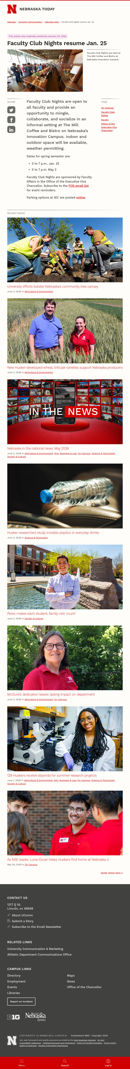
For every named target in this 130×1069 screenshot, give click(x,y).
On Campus (107, 107)
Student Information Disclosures (53, 1045)
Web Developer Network (85, 1040)
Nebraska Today (37, 9)
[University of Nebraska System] (36, 1017)
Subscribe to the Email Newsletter (36, 927)
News (71, 981)
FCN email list (79, 186)
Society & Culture (16, 456)
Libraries (13, 993)
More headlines (110, 873)
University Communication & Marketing (35, 949)
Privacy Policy (110, 1043)
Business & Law (68, 453)
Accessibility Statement (30, 1043)
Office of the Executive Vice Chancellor (109, 127)
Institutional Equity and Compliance (59, 1043)
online (80, 197)
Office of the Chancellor (84, 987)
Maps (71, 975)
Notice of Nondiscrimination (89, 1043)
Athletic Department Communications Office (39, 954)
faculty (105, 119)
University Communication (30, 22)
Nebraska (11, 22)
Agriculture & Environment (39, 291)
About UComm (22, 915)
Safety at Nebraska (28, 1045)
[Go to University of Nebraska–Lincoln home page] (12, 9)
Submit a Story (22, 921)
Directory (13, 975)
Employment (16, 981)
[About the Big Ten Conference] (13, 1017)
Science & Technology (103, 453)
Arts (56, 453)
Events (12, 987)
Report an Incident (21, 1001)
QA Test (100, 1040)
